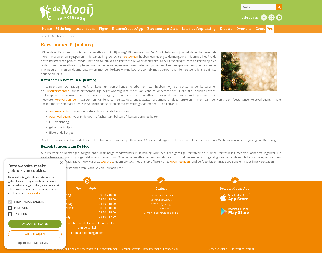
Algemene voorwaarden (83, 248)
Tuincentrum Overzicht (242, 248)
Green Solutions (218, 248)
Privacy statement (108, 248)
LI (279, 17)
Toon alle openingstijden (87, 233)
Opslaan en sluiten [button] (35, 223)
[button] (35, 243)
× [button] (61, 162)
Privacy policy (170, 248)
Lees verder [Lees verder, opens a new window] (33, 193)
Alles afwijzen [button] (35, 234)
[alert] (35, 204)
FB (264, 17)
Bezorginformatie (130, 248)
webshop (107, 161)
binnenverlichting (60, 111)
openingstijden (180, 161)
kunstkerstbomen (57, 91)
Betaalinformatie (152, 248)
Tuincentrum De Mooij (161, 195)
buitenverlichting (60, 116)
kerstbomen (130, 57)
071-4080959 (162, 208)
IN (271, 17)
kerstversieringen (66, 99)
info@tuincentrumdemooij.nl (162, 212)
